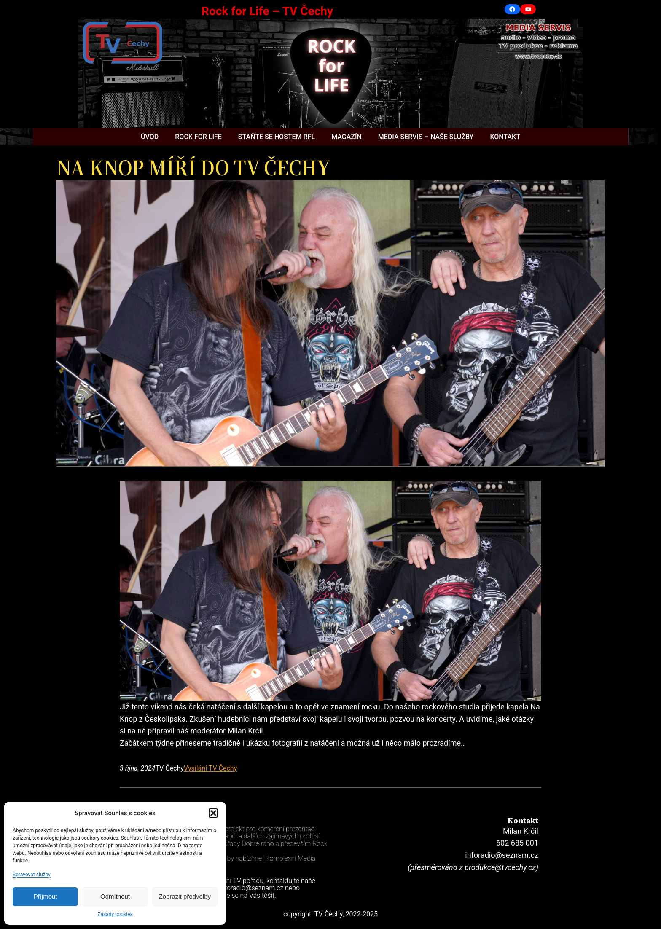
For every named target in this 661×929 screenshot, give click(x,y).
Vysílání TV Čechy (210, 768)
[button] (213, 813)
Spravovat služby (32, 875)
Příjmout (45, 896)
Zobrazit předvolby (185, 896)
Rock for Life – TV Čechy (267, 11)
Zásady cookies (114, 914)
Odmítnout (115, 896)
